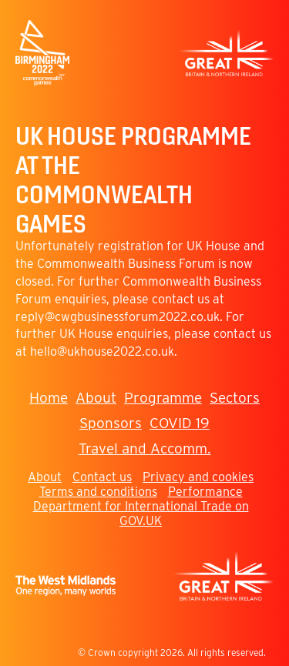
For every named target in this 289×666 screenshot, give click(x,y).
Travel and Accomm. (145, 448)
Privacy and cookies (198, 477)
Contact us (102, 477)
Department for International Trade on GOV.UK (141, 513)
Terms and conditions (98, 491)
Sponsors (110, 423)
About (96, 398)
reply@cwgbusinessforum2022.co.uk (117, 317)
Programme (163, 398)
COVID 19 (180, 423)
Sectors (235, 398)
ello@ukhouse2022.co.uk (105, 351)
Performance (205, 491)
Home (48, 398)
